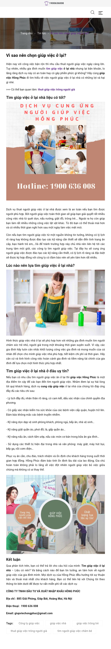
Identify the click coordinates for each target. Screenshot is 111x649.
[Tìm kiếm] (92, 12)
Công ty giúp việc (29, 623)
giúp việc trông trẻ (88, 623)
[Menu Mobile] (101, 12)
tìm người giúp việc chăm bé (74, 630)
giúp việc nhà (58, 623)
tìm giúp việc (54, 68)
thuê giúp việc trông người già (56, 89)
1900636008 (56, 3)
